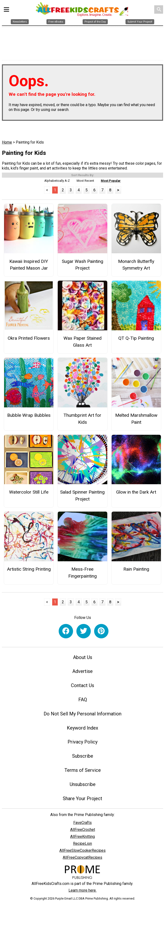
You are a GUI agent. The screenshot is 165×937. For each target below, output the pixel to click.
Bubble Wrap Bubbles (29, 416)
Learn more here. (82, 891)
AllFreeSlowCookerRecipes (82, 852)
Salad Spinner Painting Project (82, 497)
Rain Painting (136, 570)
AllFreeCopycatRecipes (82, 859)
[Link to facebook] (66, 632)
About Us (82, 658)
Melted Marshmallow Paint (136, 420)
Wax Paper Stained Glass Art (82, 343)
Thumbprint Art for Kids (82, 420)
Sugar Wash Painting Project (82, 266)
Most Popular (111, 182)
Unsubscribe (83, 785)
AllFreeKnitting (82, 838)
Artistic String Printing (29, 570)
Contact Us (82, 687)
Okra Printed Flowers (29, 339)
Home (7, 143)
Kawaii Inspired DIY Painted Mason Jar (28, 266)
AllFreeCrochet (82, 831)
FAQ (82, 701)
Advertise (82, 673)
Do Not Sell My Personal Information (82, 715)
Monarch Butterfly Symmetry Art (136, 266)
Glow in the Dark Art (136, 493)
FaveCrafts (82, 824)
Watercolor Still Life (28, 493)
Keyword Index (82, 729)
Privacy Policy (82, 743)
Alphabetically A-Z (57, 182)
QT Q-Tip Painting (136, 339)
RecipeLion (82, 845)
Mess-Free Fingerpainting (82, 574)
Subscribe (82, 757)
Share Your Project (82, 800)
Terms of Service (82, 771)
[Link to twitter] (83, 632)
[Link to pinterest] (101, 632)
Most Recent (85, 182)
